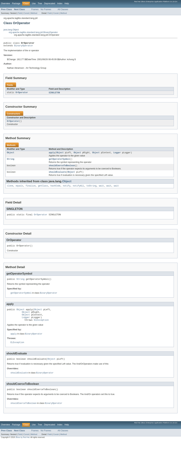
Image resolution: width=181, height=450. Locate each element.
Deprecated (49, 3)
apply (52, 154)
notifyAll (78, 189)
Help (66, 3)
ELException (41, 327)
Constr (26, 13)
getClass (43, 189)
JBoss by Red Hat (22, 447)
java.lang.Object (11, 29)
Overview (5, 3)
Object (10, 154)
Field (20, 13)
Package (16, 3)
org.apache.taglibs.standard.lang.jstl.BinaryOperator (33, 32)
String (10, 161)
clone (10, 189)
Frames (34, 9)
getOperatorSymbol (59, 161)
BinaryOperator (23, 46)
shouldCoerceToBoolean (62, 168)
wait (101, 189)
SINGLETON (54, 93)
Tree (40, 3)
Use (34, 3)
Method (34, 13)
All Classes (63, 9)
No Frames (46, 9)
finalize (31, 189)
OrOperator (22, 93)
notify (66, 189)
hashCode (55, 189)
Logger (117, 154)
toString (91, 189)
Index (59, 3)
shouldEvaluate (57, 175)
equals (19, 189)
